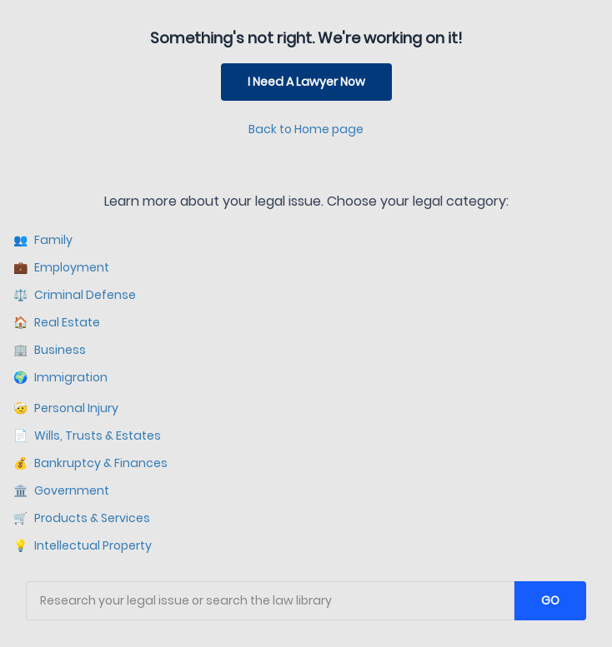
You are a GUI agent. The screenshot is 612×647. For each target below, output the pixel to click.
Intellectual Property (82, 546)
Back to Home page (306, 129)
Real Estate (56, 322)
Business (49, 350)
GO (550, 600)
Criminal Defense (74, 295)
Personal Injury (65, 408)
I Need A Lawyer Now (306, 81)
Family (43, 240)
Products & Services (81, 518)
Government (61, 491)
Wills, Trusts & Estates (87, 436)
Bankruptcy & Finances (90, 463)
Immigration (60, 377)
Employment (61, 267)
